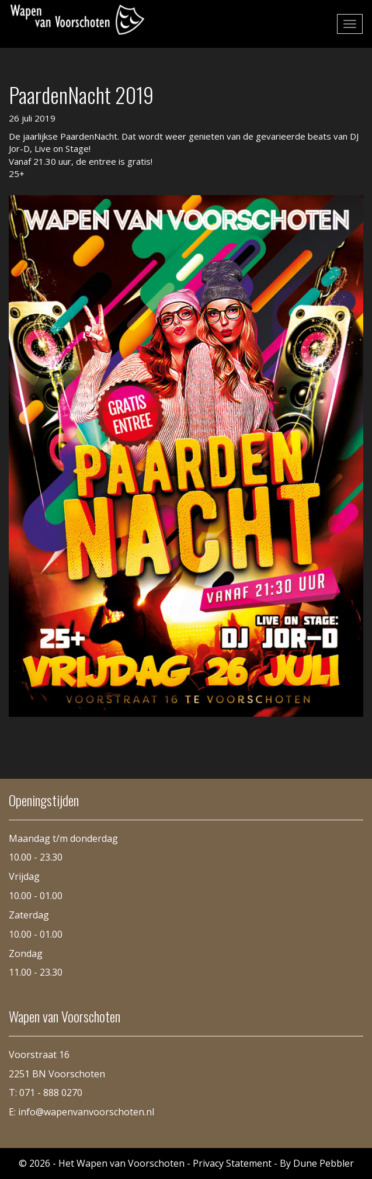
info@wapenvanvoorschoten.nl (86, 1111)
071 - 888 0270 (50, 1092)
